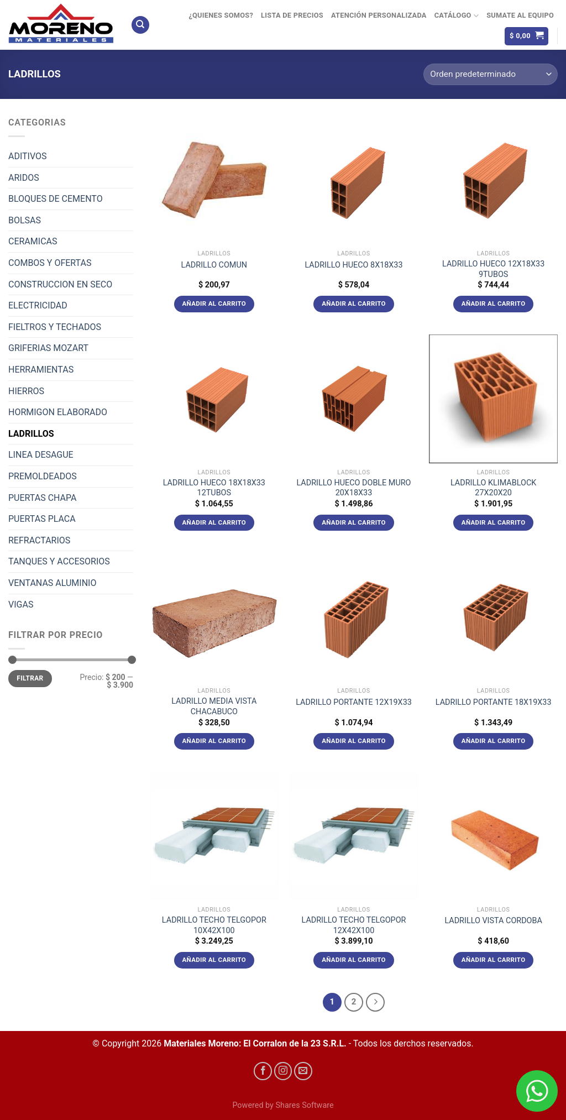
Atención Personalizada (379, 15)
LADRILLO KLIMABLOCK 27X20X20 (493, 488)
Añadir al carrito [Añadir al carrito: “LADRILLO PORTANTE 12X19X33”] (354, 741)
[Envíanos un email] (303, 1071)
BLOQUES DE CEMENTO (55, 198)
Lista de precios (292, 15)
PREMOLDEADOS (42, 476)
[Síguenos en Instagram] (283, 1071)
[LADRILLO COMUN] (214, 180)
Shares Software (304, 1105)
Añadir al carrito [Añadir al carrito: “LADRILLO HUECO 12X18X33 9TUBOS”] (494, 303)
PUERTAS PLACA (42, 519)
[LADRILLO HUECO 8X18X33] (353, 180)
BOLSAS (24, 220)
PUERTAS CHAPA (42, 498)
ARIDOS (23, 177)
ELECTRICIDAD (37, 305)
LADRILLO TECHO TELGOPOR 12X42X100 (354, 925)
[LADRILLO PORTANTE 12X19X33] (353, 617)
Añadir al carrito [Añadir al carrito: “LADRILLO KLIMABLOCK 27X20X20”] (494, 522)
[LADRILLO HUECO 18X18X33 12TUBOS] (214, 398)
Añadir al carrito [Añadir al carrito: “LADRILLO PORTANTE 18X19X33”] (494, 741)
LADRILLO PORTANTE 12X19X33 (354, 702)
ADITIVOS (27, 156)
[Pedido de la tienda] (490, 74)
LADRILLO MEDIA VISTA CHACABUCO (213, 706)
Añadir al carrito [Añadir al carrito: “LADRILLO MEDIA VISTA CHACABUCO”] (214, 741)
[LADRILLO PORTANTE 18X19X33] (493, 617)
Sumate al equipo (520, 15)
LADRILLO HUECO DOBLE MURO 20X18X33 (353, 488)
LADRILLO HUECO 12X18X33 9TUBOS (493, 269)
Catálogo (456, 16)
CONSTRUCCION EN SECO (60, 284)
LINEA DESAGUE (41, 454)
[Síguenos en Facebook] (263, 1071)
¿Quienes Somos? (220, 15)
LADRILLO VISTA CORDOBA (493, 920)
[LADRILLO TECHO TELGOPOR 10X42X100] (214, 836)
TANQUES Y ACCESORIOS (59, 561)
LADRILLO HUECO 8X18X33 (353, 265)
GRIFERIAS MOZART (48, 348)
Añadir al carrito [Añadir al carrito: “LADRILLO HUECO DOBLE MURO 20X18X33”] (354, 522)
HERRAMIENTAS (41, 369)
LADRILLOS (31, 433)
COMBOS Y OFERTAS (49, 263)
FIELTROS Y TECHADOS (54, 327)
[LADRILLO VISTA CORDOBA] (493, 836)
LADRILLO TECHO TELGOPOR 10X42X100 (214, 925)
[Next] (375, 1002)
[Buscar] (140, 25)
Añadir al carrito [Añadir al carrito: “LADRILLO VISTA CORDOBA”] (494, 960)
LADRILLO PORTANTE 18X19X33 (494, 702)
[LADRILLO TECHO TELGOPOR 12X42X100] (353, 836)
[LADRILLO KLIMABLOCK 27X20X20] (493, 398)
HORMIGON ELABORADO (57, 412)
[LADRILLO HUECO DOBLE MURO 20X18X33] (353, 398)
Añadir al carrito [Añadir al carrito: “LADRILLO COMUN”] (214, 303)
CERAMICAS (32, 241)
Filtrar (30, 678)
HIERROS (26, 391)
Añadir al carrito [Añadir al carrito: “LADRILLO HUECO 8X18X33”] (354, 303)
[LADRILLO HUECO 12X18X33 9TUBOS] (493, 180)
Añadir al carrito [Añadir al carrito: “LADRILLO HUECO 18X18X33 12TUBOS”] (214, 522)
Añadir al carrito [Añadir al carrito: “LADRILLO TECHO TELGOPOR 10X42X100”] (214, 960)
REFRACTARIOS (39, 540)
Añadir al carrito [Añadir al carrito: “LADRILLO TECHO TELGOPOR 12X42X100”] (354, 960)
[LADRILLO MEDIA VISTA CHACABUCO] (214, 617)
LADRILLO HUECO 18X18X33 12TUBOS (214, 488)
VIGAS (20, 604)
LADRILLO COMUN (214, 265)
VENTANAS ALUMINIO (52, 583)
